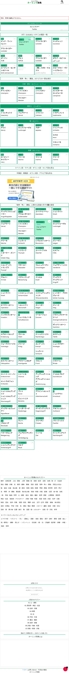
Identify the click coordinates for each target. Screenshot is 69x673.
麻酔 (11, 522)
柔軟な (26, 519)
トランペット (25, 522)
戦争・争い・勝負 (45, 484)
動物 (27, 484)
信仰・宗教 (13, 502)
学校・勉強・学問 (11, 495)
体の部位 (58, 502)
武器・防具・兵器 (45, 499)
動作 (2, 481)
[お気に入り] (14, 38)
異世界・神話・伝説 (33, 605)
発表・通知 (39, 519)
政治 (27, 495)
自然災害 (8, 481)
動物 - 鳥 (29, 481)
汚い (21, 519)
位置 (50, 491)
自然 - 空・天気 (47, 509)
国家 (32, 519)
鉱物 (45, 491)
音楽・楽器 (34, 484)
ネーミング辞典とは (35, 637)
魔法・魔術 (34, 495)
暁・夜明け (4, 522)
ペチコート (14, 519)
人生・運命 (16, 481)
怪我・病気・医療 (32, 488)
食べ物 (55, 491)
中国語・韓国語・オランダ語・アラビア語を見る (34, 173)
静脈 (59, 522)
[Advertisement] (34, 10)
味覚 (2, 502)
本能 (63, 522)
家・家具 (22, 488)
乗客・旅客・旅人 (60, 519)
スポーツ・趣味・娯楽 (43, 506)
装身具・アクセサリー (17, 499)
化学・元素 (56, 499)
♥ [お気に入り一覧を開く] (66, 668)
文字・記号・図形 (43, 502)
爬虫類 (18, 491)
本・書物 (12, 491)
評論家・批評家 (50, 522)
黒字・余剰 (48, 519)
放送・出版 (7, 488)
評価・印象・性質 (32, 499)
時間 (5, 491)
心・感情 (21, 495)
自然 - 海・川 (51, 481)
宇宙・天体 (15, 506)
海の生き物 (26, 491)
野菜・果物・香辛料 (46, 488)
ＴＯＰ (24, 670)
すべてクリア (34, 594)
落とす (17, 522)
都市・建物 (21, 484)
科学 (55, 509)
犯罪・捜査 (43, 495)
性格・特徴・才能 (37, 491)
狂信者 (34, 522)
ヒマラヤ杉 (4, 519)
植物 (51, 502)
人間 (23, 481)
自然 (44, 481)
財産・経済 (37, 481)
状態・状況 (22, 502)
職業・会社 (31, 502)
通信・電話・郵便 (29, 506)
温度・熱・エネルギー (33, 509)
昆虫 (7, 502)
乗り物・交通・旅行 (15, 509)
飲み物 (15, 488)
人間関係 (51, 495)
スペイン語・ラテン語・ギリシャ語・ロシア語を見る (34, 168)
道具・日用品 (5, 506)
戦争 (7, 526)
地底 (2, 526)
